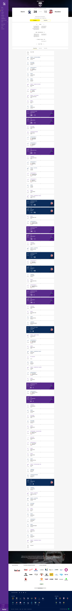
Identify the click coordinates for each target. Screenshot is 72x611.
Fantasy (2, 15)
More (4, 21)
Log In (2, 606)
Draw (2, 10)
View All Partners (40, 588)
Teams (2, 13)
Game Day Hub (3, 20)
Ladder (2, 12)
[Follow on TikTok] (19, 592)
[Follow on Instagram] (25, 592)
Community (3, 18)
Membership (3, 24)
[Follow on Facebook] (21, 592)
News (2, 7)
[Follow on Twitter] (23, 592)
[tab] (35, 48)
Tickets (2, 25)
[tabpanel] (40, 300)
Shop (2, 27)
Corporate (2, 28)
